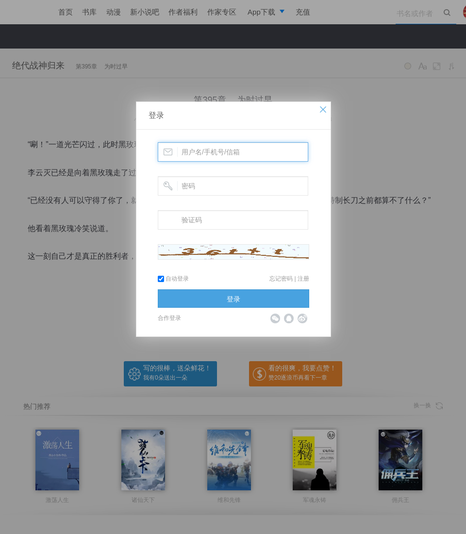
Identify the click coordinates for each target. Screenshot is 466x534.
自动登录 (173, 278)
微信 (275, 318)
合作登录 (169, 318)
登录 (156, 115)
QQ (289, 318)
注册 (303, 278)
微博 (302, 318)
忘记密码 (281, 278)
